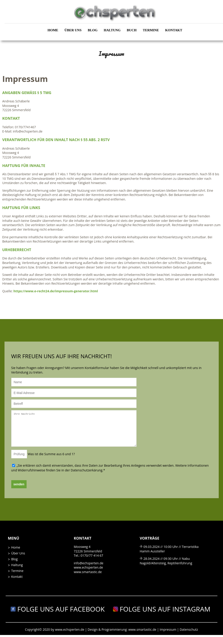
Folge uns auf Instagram (162, 609)
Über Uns (72, 30)
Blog (93, 30)
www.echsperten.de (88, 567)
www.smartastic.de (88, 572)
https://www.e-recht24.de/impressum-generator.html (56, 291)
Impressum (168, 629)
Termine (151, 30)
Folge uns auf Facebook (58, 609)
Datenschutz (189, 629)
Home (53, 30)
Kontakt (173, 30)
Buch (132, 30)
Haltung (112, 30)
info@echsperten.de (88, 563)
